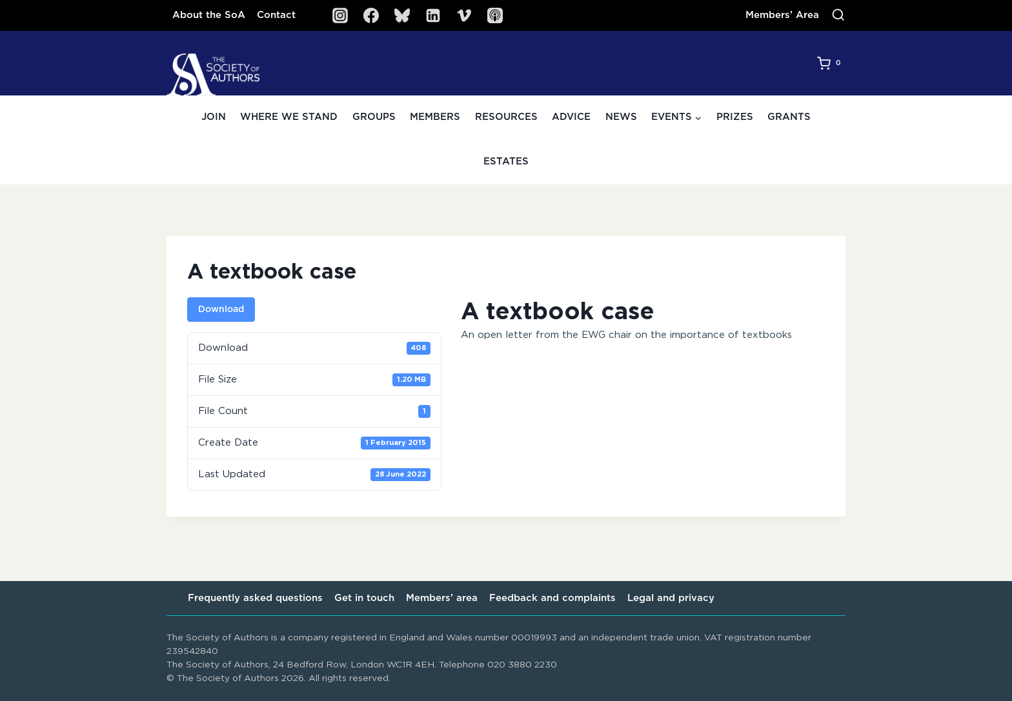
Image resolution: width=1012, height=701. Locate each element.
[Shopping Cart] (831, 63)
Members (435, 117)
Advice (571, 117)
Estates (506, 161)
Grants (789, 117)
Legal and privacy (670, 598)
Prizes (734, 117)
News (621, 117)
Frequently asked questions (255, 598)
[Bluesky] (402, 15)
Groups (374, 117)
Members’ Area (782, 15)
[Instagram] (340, 15)
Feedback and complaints (552, 598)
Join (213, 117)
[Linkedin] (433, 15)
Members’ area (442, 598)
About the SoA (208, 15)
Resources (506, 117)
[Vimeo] (464, 15)
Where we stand (289, 117)
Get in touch (364, 598)
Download (221, 309)
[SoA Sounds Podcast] (495, 15)
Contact (276, 15)
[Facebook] (371, 15)
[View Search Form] (838, 15)
